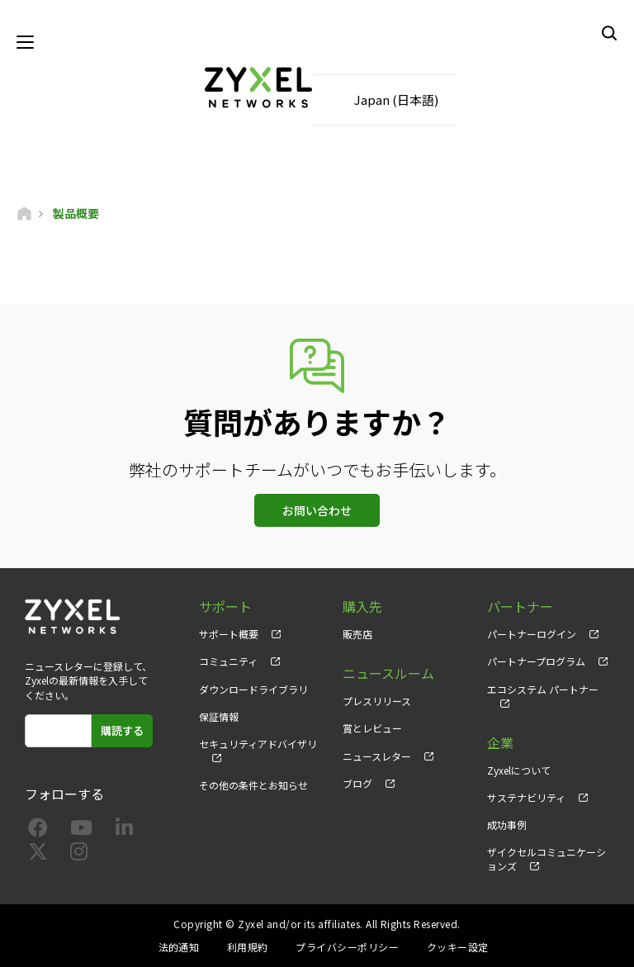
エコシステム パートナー (543, 689)
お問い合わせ (317, 510)
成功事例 (507, 825)
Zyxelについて (519, 770)
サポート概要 (228, 634)
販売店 (357, 634)
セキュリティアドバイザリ (258, 744)
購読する (122, 730)
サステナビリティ (526, 797)
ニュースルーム (388, 673)
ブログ (357, 783)
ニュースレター (377, 756)
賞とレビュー (372, 728)
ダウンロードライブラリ (253, 689)
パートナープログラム (536, 661)
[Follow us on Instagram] (79, 854)
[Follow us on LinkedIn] (124, 830)
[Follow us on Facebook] (38, 830)
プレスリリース (377, 701)
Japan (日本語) (396, 99)
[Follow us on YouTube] (81, 830)
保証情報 (219, 716)
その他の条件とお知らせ (253, 785)
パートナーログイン (531, 634)
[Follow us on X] (38, 854)
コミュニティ (228, 661)
